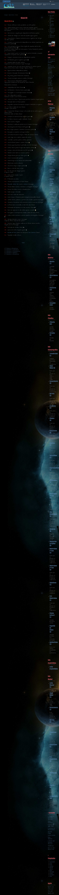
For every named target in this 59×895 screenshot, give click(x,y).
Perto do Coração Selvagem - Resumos (50, 83)
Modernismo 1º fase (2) (53, 551)
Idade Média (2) (51, 695)
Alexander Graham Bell (13, 184)
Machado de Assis (11, 232)
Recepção (26, 4)
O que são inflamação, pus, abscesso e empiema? (51, 89)
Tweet (23, 243)
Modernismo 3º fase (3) (53, 496)
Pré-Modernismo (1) (53, 598)
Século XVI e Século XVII (52, 33)
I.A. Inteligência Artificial (51, 61)
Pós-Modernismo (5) (53, 514)
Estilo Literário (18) (52, 207)
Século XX (52, 37)
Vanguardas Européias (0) (53, 543)
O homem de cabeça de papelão (51, 77)
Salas (32, 4)
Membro (53, 4)
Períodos (39, 4)
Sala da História (11, 15)
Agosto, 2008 (51, 893)
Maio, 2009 (50, 891)
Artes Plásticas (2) (52, 132)
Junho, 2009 (50, 889)
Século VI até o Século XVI (52, 27)
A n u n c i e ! (46, 4)
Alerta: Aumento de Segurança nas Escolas (51, 67)
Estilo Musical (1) (52, 685)
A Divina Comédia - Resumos (50, 72)
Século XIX (52, 30)
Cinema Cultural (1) (52, 615)
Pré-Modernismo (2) (53, 759)
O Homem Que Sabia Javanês (51, 94)
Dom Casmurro (32, 232)
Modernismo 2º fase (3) (53, 568)
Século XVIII (52, 35)
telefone (26, 184)
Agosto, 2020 (51, 887)
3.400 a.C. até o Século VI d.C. (52, 18)
